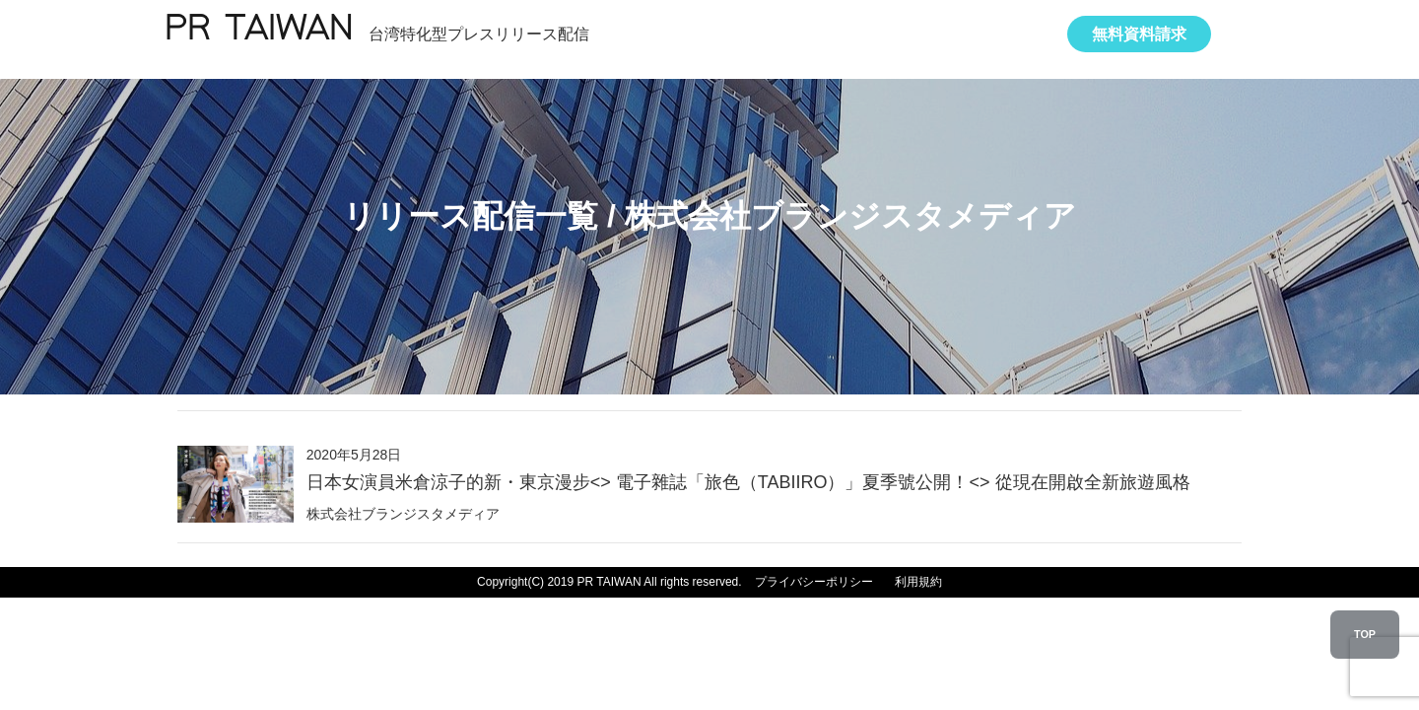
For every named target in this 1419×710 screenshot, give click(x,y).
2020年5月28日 (748, 470)
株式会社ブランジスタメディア (403, 514)
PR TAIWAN (258, 30)
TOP (1365, 634)
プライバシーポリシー (814, 582)
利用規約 (918, 582)
